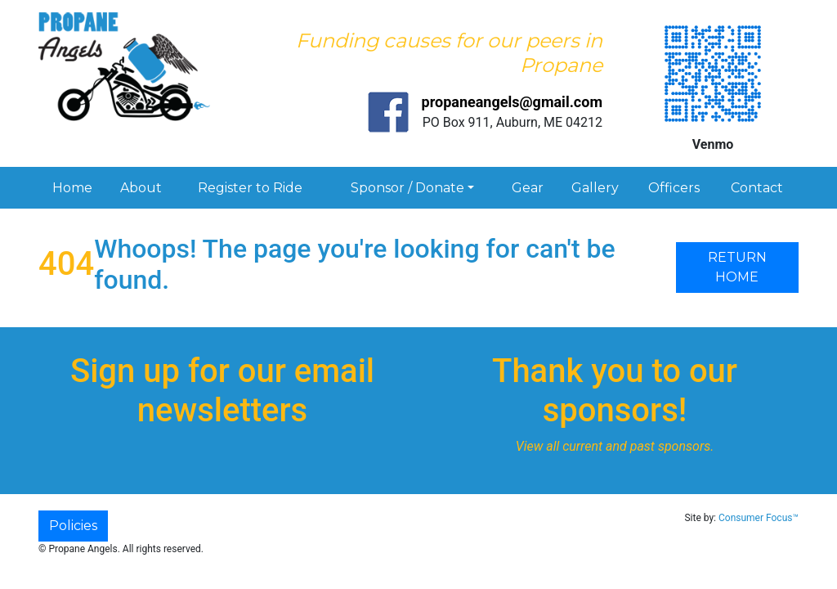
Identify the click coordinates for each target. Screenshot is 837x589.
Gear (528, 188)
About (141, 188)
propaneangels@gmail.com (512, 101)
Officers (674, 188)
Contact (757, 188)
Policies (73, 525)
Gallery (595, 188)
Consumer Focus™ (758, 518)
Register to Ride (250, 188)
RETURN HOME (737, 267)
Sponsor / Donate (407, 188)
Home (72, 188)
